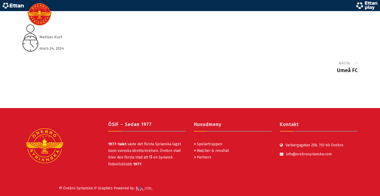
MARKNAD (306, 14)
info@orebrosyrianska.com (309, 154)
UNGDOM (250, 14)
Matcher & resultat (211, 150)
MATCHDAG (278, 14)
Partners (202, 157)
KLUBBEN (332, 14)
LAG (229, 14)
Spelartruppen (209, 144)
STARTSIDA (207, 14)
